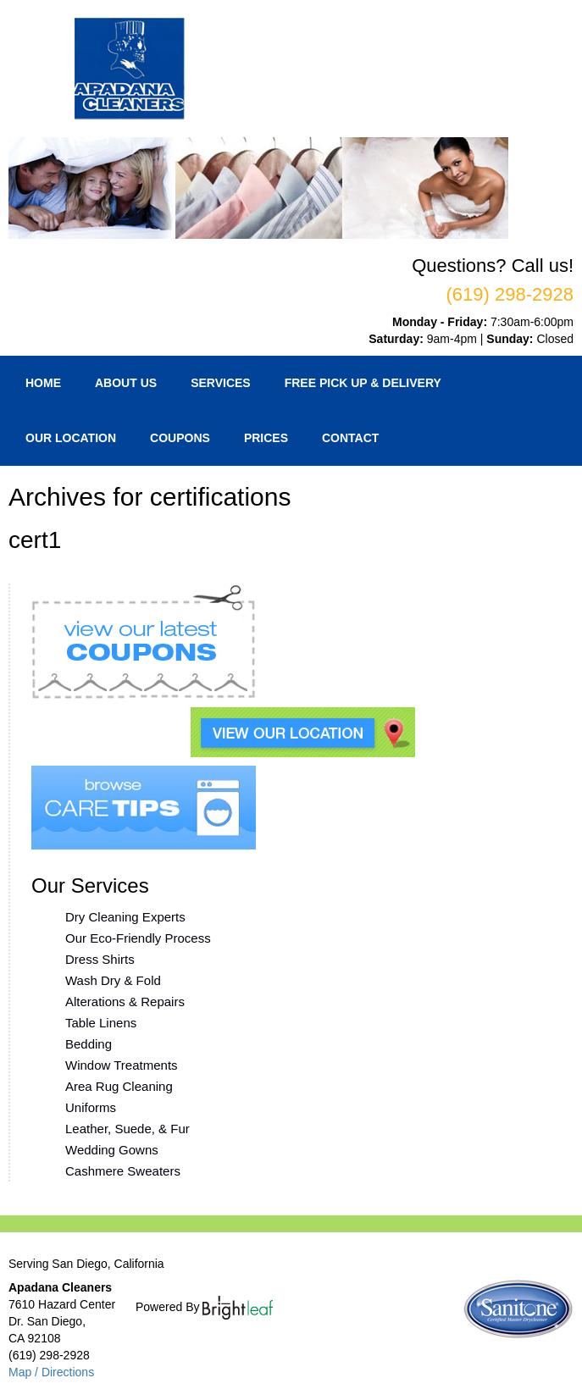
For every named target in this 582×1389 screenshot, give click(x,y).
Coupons (180, 438)
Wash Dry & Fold (113, 980)
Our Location (70, 438)
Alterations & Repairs (125, 1001)
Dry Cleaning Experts (125, 917)
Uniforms (90, 1107)
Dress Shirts (100, 959)
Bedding (88, 1044)
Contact (350, 438)
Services (221, 383)
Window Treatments (121, 1065)
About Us (126, 383)
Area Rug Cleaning (119, 1086)
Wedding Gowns (111, 1150)
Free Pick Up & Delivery (363, 383)
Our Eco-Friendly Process (138, 938)
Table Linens (100, 1022)
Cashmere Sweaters (122, 1171)
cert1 (34, 540)
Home (43, 383)
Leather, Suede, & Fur (127, 1128)
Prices (266, 438)
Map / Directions (51, 1372)
